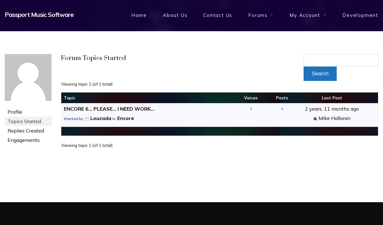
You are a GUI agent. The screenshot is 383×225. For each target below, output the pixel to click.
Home (139, 15)
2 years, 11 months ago (332, 109)
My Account (305, 15)
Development (360, 15)
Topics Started (24, 121)
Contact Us (217, 15)
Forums (258, 15)
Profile (15, 112)
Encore (125, 118)
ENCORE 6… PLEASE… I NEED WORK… (109, 109)
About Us (175, 15)
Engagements (24, 140)
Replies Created (26, 131)
